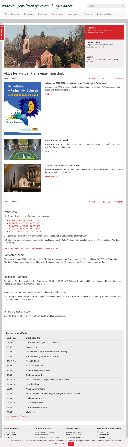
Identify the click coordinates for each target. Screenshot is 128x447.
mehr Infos (99, 32)
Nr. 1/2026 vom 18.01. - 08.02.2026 (24, 229)
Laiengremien (74, 14)
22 (109, 79)
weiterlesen (51, 94)
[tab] (104, 32)
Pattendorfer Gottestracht (57, 140)
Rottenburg (103, 432)
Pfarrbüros (42, 14)
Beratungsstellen (104, 14)
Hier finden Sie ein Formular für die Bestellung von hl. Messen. (31, 248)
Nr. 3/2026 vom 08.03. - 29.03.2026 (24, 223)
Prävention (88, 14)
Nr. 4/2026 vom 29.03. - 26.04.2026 (24, 220)
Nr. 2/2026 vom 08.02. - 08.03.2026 (24, 226)
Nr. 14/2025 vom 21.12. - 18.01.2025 (25, 231)
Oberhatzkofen (105, 435)
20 (104, 79)
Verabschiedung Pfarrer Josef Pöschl (62, 165)
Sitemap (9, 437)
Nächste (120, 79)
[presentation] (104, 32)
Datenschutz (59, 444)
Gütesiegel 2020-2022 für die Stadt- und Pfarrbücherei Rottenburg (75, 83)
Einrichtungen (58, 14)
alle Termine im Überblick (17, 416)
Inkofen (102, 437)
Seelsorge (15, 14)
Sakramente (28, 14)
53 (115, 79)
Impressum (10, 432)
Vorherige (93, 79)
